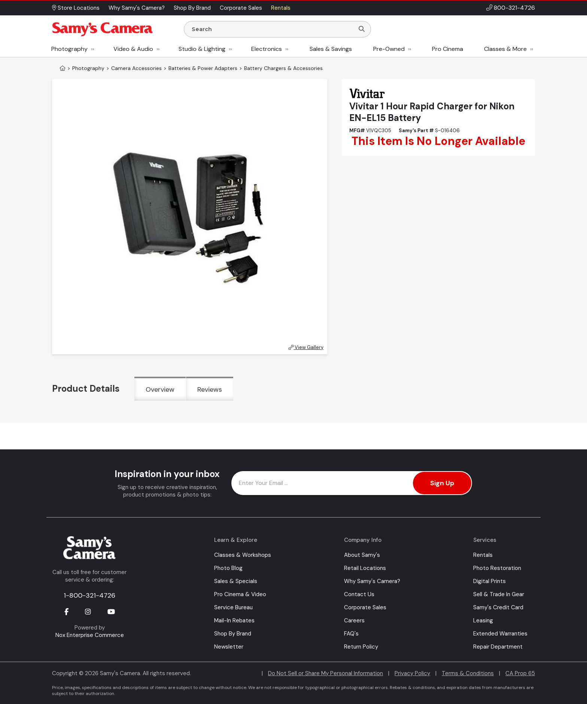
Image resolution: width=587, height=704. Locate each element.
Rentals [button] (281, 8)
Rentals (483, 555)
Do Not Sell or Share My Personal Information (325, 673)
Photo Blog (228, 568)
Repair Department (498, 646)
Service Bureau (233, 607)
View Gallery (306, 347)
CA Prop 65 (520, 673)
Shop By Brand (232, 633)
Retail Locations (365, 568)
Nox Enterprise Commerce (89, 635)
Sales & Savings (331, 49)
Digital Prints (489, 581)
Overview (160, 389)
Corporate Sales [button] (241, 8)
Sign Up (442, 483)
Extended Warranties (500, 633)
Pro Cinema (447, 49)
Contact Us (359, 594)
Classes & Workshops (242, 555)
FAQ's (351, 633)
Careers (354, 620)
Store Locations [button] (76, 8)
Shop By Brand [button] (192, 8)
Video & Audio (133, 49)
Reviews (209, 389)
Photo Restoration (497, 568)
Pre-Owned (389, 49)
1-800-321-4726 (89, 595)
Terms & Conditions (468, 673)
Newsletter (228, 646)
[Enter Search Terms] (272, 29)
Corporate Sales (365, 607)
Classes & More (505, 49)
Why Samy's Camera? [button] (137, 8)
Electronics (266, 49)
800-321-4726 (514, 8)
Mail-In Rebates (234, 620)
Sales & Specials (235, 581)
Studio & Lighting (202, 49)
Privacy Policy (412, 673)
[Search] (361, 29)
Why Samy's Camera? (372, 581)
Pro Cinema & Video (240, 594)
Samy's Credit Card (498, 607)
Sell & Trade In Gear (498, 594)
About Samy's (362, 555)
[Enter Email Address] (351, 483)
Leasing (483, 620)
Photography (69, 49)
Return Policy (361, 646)
